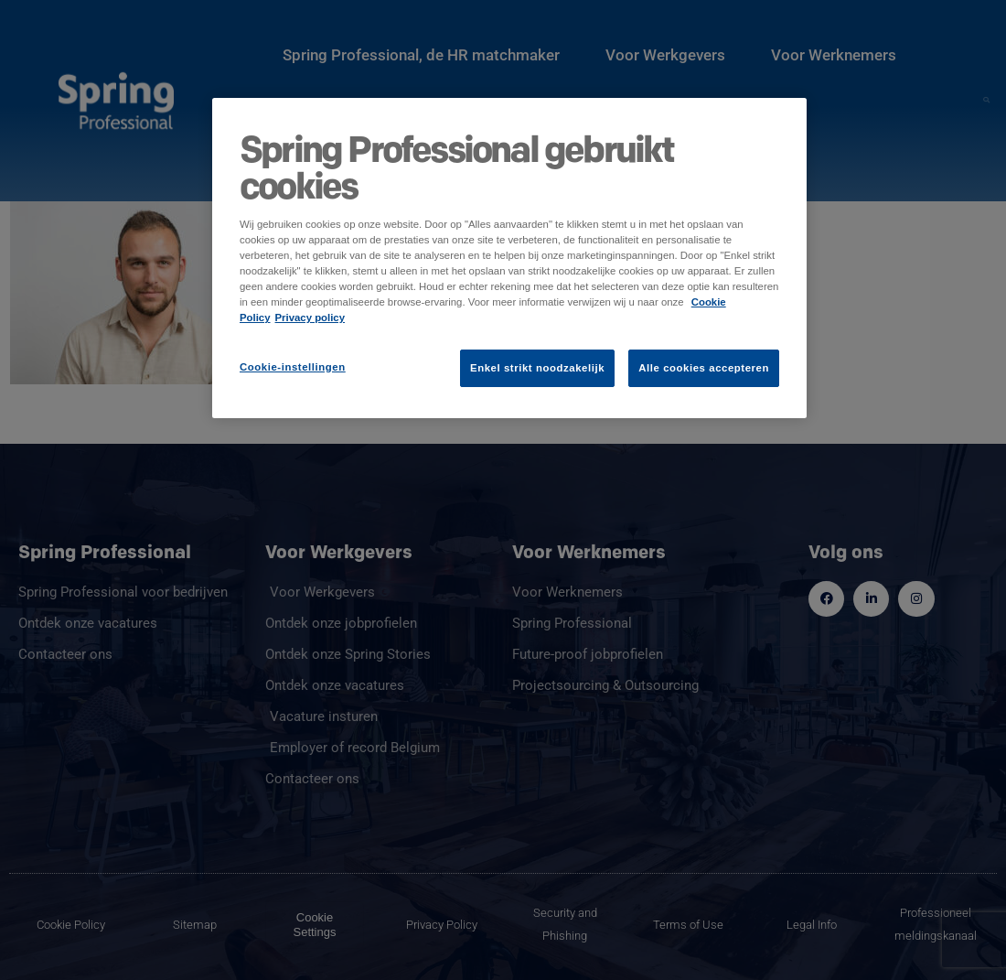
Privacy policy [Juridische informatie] (310, 317)
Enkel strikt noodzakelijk (537, 367)
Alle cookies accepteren (703, 367)
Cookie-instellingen (293, 366)
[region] (509, 258)
